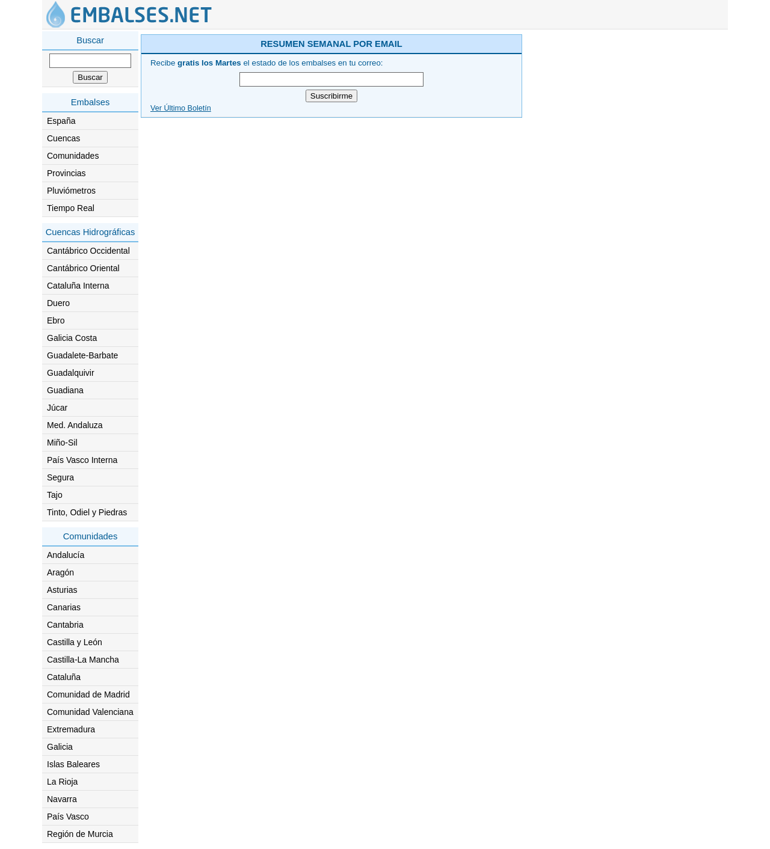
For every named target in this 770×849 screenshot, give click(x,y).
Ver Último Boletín (180, 108)
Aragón (60, 572)
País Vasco (68, 816)
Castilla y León (74, 642)
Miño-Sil (62, 442)
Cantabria (65, 625)
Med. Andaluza (75, 425)
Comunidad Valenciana (90, 712)
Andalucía (65, 555)
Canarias (64, 607)
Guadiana (65, 390)
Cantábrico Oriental (83, 268)
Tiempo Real (70, 208)
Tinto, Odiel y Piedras (87, 512)
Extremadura (71, 729)
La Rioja (62, 781)
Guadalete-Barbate (82, 355)
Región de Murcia (80, 834)
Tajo (55, 495)
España (61, 121)
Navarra (62, 799)
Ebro (56, 320)
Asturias (62, 590)
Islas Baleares (73, 764)
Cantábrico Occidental (88, 251)
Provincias (66, 173)
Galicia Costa (72, 338)
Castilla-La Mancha (83, 659)
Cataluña (64, 677)
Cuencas (63, 138)
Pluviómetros (71, 190)
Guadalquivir (70, 373)
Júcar (57, 407)
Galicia (60, 747)
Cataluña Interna (78, 285)
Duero (58, 303)
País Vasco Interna (82, 460)
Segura (60, 477)
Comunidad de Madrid (88, 694)
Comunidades (73, 156)
